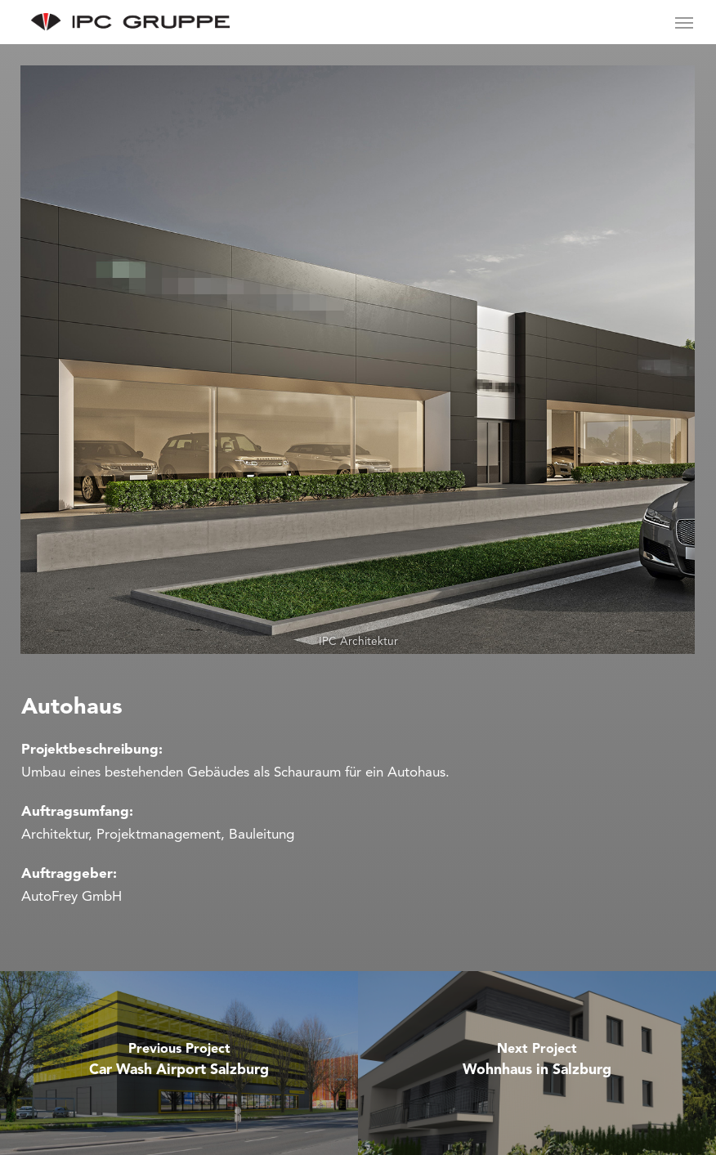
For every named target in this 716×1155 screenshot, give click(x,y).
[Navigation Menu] (684, 22)
